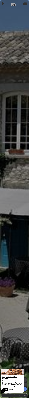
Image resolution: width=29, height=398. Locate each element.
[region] (12, 381)
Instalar (11, 389)
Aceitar (5, 389)
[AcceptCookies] (3, 391)
